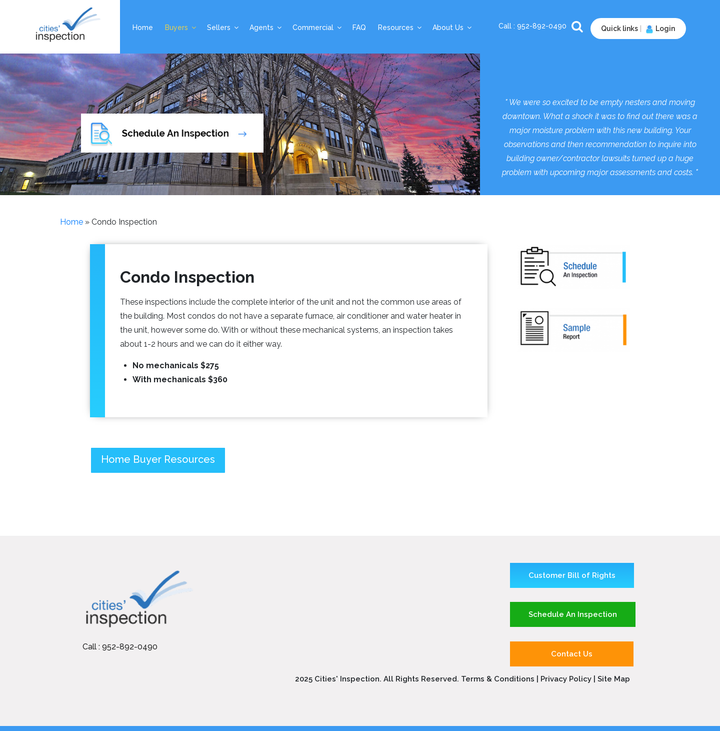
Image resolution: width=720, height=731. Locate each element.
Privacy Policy (567, 678)
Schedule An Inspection (572, 614)
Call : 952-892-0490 (120, 646)
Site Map (614, 678)
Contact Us (571, 653)
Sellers (223, 28)
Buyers (181, 28)
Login (659, 29)
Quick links (619, 29)
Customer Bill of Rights (572, 575)
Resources (400, 28)
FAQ (359, 28)
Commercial (317, 28)
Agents (266, 28)
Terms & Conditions (497, 678)
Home (142, 28)
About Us (452, 28)
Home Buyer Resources (158, 459)
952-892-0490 (542, 26)
